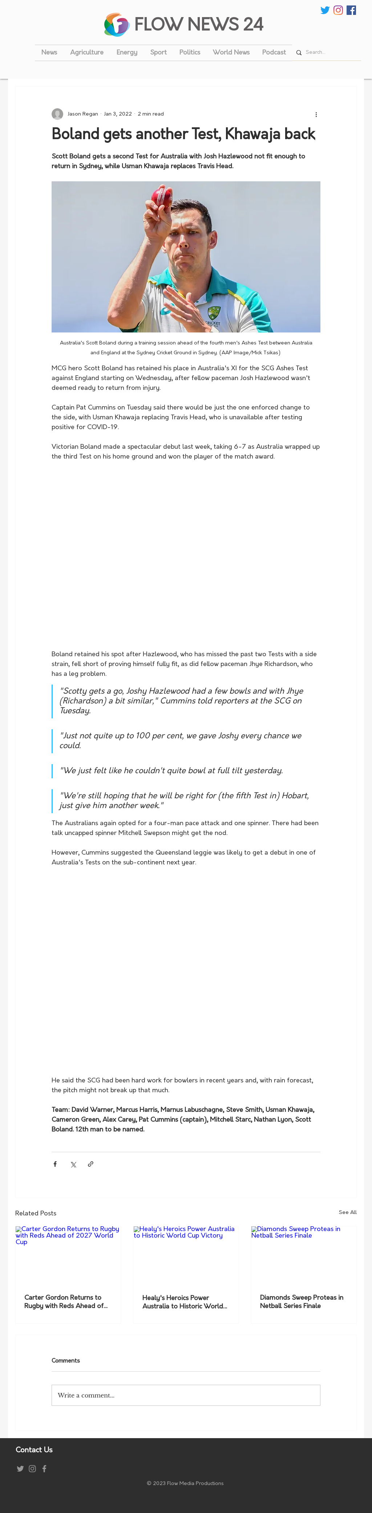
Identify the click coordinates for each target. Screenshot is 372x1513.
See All (348, 1212)
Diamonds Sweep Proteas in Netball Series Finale (301, 1302)
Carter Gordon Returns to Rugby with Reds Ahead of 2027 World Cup (64, 1303)
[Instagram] (338, 10)
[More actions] (316, 114)
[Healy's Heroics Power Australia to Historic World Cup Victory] (186, 1255)
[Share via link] (90, 1164)
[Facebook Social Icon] (351, 10)
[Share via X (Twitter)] (72, 1164)
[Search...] (326, 52)
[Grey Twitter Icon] (20, 1468)
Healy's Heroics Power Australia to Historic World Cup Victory (182, 1303)
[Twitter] (325, 10)
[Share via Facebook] (55, 1164)
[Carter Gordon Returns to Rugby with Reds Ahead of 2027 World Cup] (68, 1255)
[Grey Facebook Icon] (44, 1468)
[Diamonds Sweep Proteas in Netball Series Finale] (303, 1255)
